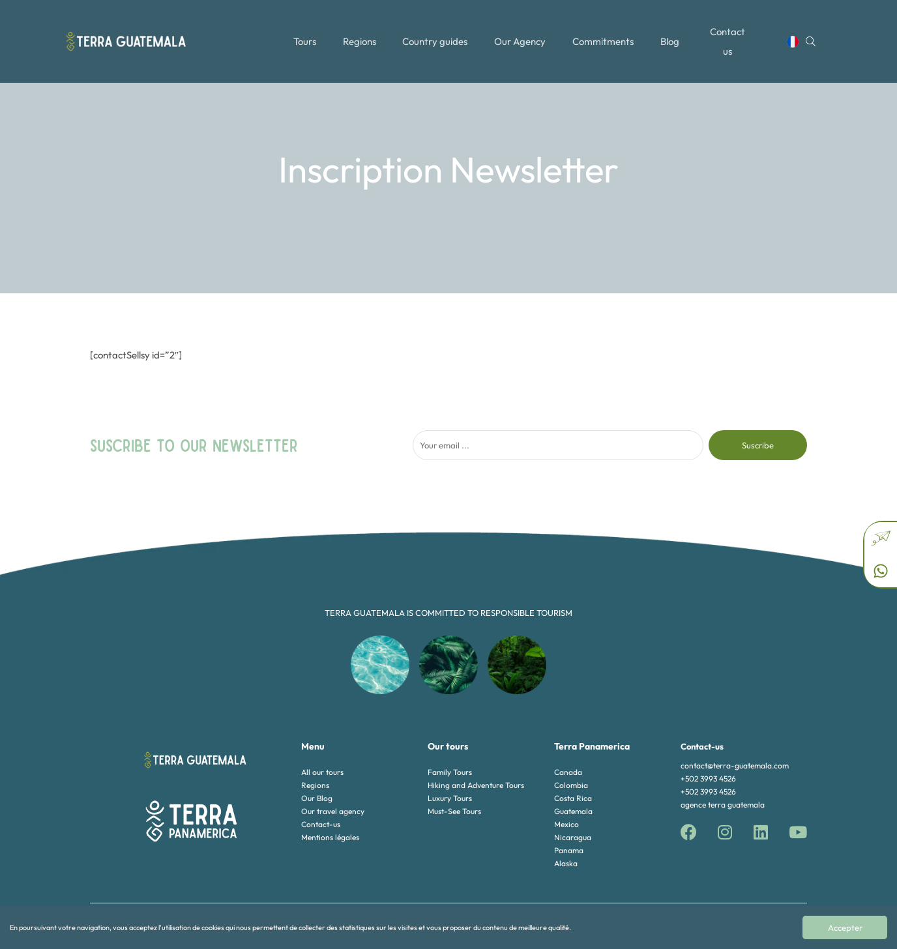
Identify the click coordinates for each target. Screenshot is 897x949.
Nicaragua (572, 837)
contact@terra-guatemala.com (735, 765)
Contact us (732, 34)
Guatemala (573, 811)
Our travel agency (332, 811)
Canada (568, 772)
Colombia (571, 785)
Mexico (566, 824)
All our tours (322, 772)
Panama (568, 850)
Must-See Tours (454, 811)
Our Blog (316, 798)
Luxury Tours (450, 798)
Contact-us (320, 824)
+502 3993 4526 (708, 778)
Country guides (435, 34)
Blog (671, 34)
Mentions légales (330, 837)
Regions (358, 34)
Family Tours (450, 772)
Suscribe (758, 445)
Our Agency (521, 34)
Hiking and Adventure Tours (476, 785)
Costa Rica (573, 798)
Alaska (566, 863)
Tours (303, 34)
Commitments (604, 34)
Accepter (845, 927)
